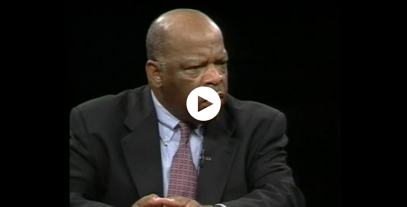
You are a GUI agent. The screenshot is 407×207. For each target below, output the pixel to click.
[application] (203, 103)
